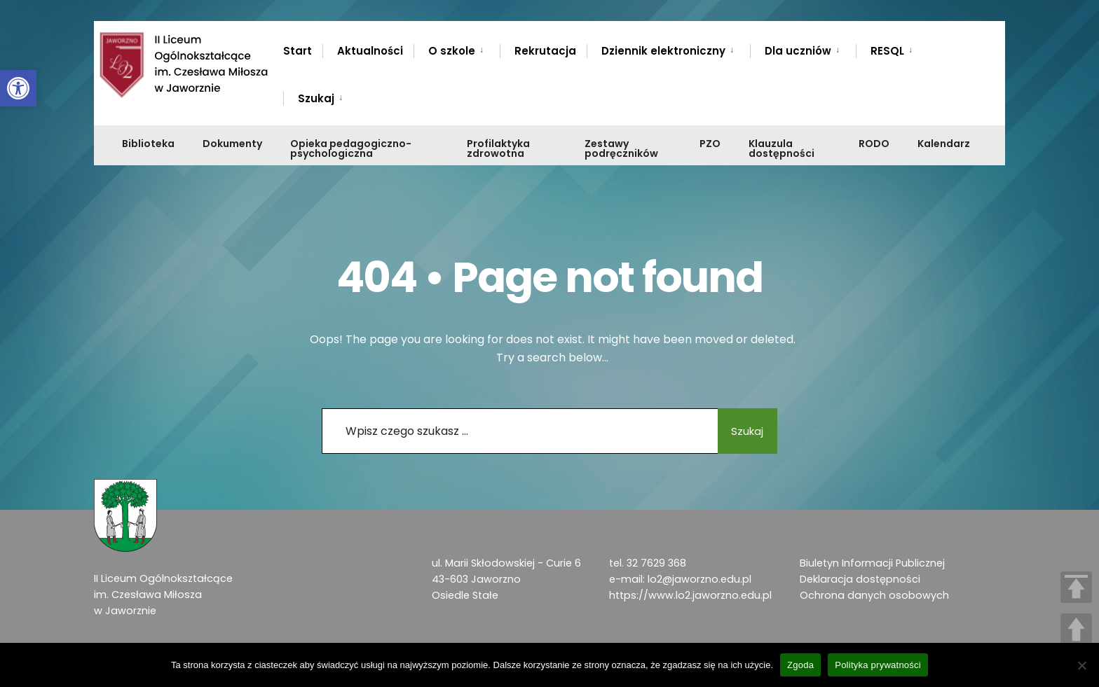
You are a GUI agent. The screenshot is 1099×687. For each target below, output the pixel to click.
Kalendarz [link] (943, 144)
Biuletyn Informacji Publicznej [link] (872, 563)
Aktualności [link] (370, 50)
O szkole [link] (451, 50)
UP (1076, 629)
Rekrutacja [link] (545, 50)
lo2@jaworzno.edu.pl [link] (699, 579)
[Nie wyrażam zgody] (1081, 665)
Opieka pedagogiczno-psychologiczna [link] (350, 148)
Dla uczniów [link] (798, 50)
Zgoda (800, 665)
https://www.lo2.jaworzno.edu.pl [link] (690, 595)
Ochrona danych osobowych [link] (874, 595)
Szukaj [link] (316, 98)
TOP (1076, 587)
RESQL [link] (887, 50)
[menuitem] (457, 48)
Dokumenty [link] (232, 144)
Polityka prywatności (878, 665)
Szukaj (739, 431)
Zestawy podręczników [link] (621, 148)
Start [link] (297, 50)
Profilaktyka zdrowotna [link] (498, 148)
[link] (18, 88)
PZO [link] (710, 144)
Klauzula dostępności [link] (781, 148)
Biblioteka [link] (148, 144)
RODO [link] (874, 144)
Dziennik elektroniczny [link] (663, 50)
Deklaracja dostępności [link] (860, 579)
